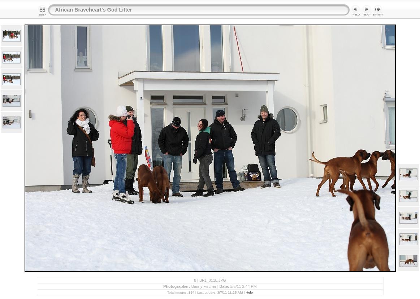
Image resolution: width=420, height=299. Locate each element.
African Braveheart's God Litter (93, 10)
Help (249, 292)
